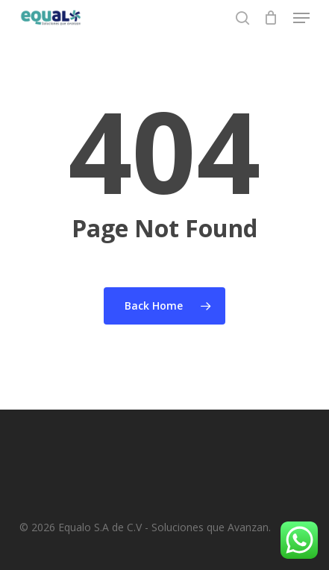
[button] (301, 17)
